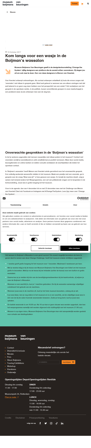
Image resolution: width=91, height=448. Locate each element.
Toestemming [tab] (15, 205)
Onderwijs (10, 372)
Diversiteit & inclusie (15, 351)
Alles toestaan (74, 248)
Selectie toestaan (45, 248)
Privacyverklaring (36, 418)
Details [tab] (45, 205)
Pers (8, 357)
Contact (9, 348)
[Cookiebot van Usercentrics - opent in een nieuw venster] (78, 198)
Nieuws (12, 12)
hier (67, 191)
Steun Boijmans (13, 360)
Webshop (10, 366)
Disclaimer (20, 418)
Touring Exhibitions (14, 363)
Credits (8, 418)
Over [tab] (75, 205)
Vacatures (10, 369)
